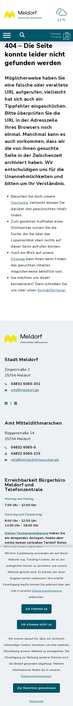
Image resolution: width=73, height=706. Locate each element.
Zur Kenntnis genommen (36, 688)
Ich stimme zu (36, 609)
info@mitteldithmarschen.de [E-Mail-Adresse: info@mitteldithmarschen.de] (35, 459)
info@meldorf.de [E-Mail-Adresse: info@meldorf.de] (25, 390)
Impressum (36, 701)
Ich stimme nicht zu (36, 624)
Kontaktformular (52, 290)
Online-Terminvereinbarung (26, 533)
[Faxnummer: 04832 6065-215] (36, 453)
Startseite (19, 202)
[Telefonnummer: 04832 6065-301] (36, 383)
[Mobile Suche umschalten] (22, 35)
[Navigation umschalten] (7, 35)
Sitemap (18, 259)
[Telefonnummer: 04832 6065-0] (36, 447)
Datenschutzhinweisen (47, 591)
